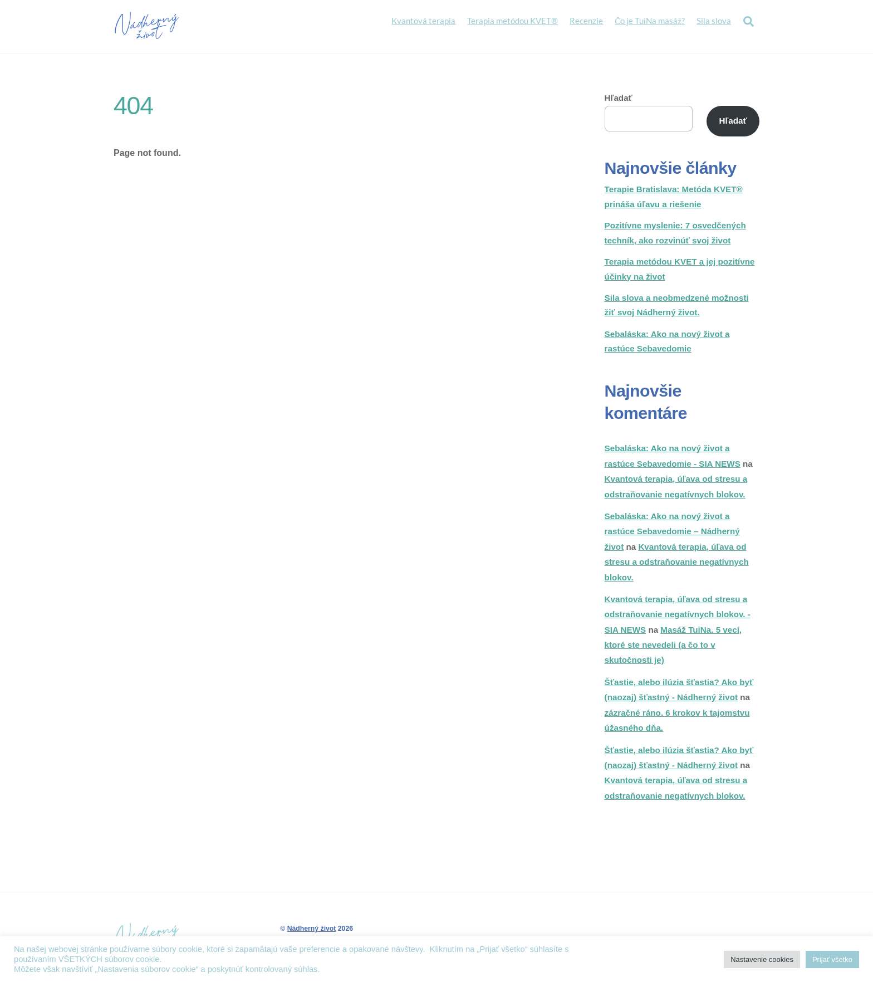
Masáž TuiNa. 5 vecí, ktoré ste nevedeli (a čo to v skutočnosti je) (673, 646)
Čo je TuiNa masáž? (650, 21)
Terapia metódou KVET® (512, 21)
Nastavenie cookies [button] (761, 959)
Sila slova (714, 21)
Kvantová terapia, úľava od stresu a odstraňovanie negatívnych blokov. (677, 563)
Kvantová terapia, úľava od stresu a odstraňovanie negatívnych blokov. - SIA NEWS (678, 615)
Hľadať (618, 98)
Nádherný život (311, 929)
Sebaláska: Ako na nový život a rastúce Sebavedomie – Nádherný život (672, 532)
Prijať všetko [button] (832, 959)
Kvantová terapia (423, 21)
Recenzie (586, 21)
